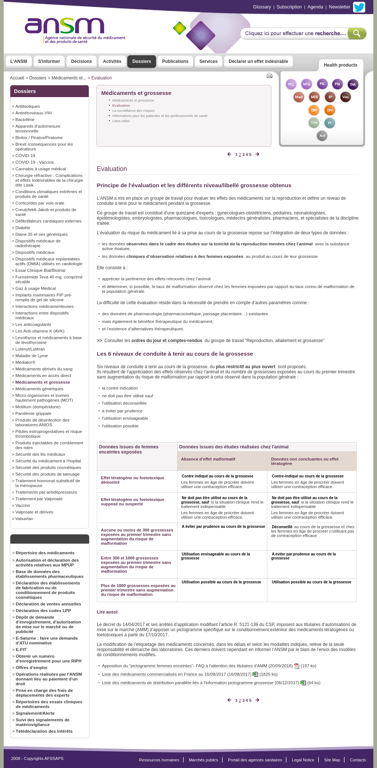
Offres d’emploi (31, 667)
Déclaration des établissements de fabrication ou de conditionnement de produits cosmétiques (48, 590)
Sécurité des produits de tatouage (47, 474)
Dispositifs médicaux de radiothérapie (38, 243)
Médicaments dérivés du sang (44, 368)
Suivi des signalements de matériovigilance (43, 722)
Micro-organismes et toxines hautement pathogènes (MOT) (44, 397)
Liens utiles (121, 121)
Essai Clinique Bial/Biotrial (40, 270)
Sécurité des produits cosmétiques (48, 467)
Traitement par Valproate (39, 498)
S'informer (49, 61)
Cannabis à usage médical (40, 168)
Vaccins (22, 505)
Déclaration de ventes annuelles (48, 603)
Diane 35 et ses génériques (41, 234)
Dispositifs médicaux (34, 252)
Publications (175, 61)
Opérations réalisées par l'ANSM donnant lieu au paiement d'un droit (49, 679)
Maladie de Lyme (31, 355)
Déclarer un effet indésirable (258, 61)
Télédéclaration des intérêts (44, 731)
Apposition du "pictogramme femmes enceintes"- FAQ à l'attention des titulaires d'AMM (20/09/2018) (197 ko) (209, 665)
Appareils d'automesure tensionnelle (37, 128)
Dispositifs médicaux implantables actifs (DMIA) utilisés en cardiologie (48, 261)
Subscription (289, 7)
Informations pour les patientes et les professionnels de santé (160, 116)
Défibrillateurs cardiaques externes (48, 220)
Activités (112, 61)
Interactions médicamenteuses (44, 306)
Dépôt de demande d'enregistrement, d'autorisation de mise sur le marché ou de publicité (48, 624)
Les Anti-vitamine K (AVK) (39, 330)
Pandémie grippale (33, 413)
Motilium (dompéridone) (38, 406)
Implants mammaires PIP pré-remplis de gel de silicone (43, 297)
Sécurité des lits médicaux (40, 454)
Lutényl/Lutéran (30, 348)
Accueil (17, 78)
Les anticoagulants (33, 324)
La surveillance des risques (133, 111)
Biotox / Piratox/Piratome (39, 137)
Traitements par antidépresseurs (46, 492)
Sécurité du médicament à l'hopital (48, 460)
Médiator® (25, 362)
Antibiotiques (27, 106)
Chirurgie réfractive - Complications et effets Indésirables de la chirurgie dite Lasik (49, 180)
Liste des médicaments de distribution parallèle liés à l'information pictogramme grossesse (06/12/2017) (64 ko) (211, 682)
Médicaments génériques (39, 388)
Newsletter (339, 7)
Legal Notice (303, 760)
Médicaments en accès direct (43, 375)
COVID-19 (25, 155)
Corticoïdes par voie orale (39, 202)
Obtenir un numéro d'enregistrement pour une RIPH (49, 658)
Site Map (332, 760)
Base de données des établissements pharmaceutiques (50, 574)
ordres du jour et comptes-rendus (166, 340)
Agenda (315, 7)
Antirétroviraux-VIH (33, 112)
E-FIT (21, 649)
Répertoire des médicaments (45, 552)
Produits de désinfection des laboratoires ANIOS (42, 422)
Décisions (81, 61)
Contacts (358, 760)
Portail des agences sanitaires (255, 760)
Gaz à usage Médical (35, 288)
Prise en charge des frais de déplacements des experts (44, 692)
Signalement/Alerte (35, 713)
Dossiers (142, 61)
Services (209, 61)
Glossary (262, 7)
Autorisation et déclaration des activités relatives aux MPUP (47, 562)
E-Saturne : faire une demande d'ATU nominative (47, 640)
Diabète (22, 227)
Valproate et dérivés (34, 511)
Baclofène (25, 119)
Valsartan (24, 518)
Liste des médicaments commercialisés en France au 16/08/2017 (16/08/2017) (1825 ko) (190, 674)
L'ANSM (18, 61)
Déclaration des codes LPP (43, 610)
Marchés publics (203, 760)
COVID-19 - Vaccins (34, 162)
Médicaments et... (69, 78)
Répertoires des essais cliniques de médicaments (49, 704)
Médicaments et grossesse (42, 382)
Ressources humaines (159, 760)
